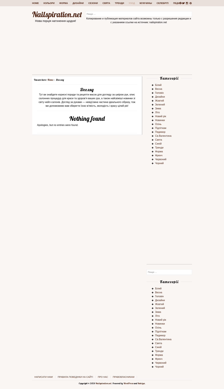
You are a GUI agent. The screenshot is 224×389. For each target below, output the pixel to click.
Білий (158, 85)
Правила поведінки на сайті (75, 377)
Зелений (160, 104)
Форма (63, 3)
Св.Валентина (163, 136)
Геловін (159, 93)
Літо (157, 112)
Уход (132, 3)
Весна (158, 89)
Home (35, 3)
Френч (158, 155)
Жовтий (159, 100)
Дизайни (78, 3)
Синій (158, 143)
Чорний (159, 163)
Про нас (103, 377)
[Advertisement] (112, 53)
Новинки (160, 120)
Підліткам (160, 128)
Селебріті (162, 3)
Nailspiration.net (57, 14)
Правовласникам (123, 377)
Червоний (160, 159)
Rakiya (141, 383)
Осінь (158, 124)
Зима (158, 108)
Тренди (119, 3)
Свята (106, 3)
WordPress (128, 383)
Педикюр (160, 132)
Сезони (93, 3)
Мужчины (146, 3)
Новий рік (160, 116)
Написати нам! (43, 377)
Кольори (49, 3)
